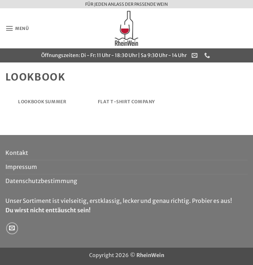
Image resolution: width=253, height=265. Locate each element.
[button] (18, 28)
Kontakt (16, 152)
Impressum (21, 166)
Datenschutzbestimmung (41, 180)
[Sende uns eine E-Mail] (12, 228)
